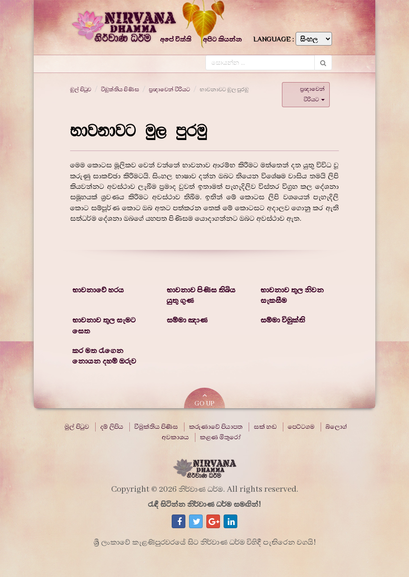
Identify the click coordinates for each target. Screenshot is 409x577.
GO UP (204, 399)
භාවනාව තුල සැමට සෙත (104, 325)
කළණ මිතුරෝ (220, 437)
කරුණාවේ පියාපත (216, 426)
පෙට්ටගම (301, 426)
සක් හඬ (265, 426)
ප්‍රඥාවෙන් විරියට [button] (312, 94)
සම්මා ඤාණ (187, 320)
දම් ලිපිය (111, 426)
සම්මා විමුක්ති (283, 320)
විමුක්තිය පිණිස (120, 89)
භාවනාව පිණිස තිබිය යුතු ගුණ (201, 295)
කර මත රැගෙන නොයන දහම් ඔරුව (104, 356)
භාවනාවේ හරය (98, 290)
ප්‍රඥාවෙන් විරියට (169, 89)
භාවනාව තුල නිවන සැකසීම (292, 295)
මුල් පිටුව (80, 89)
